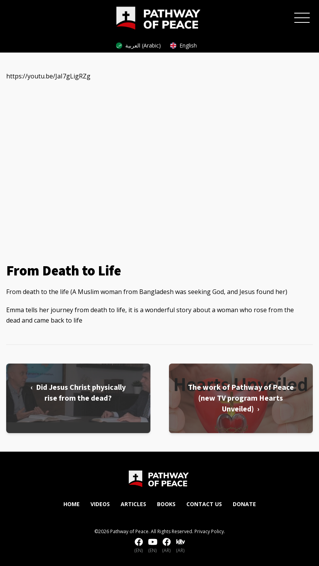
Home (71, 504)
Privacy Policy (209, 531)
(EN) (138, 546)
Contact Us (204, 504)
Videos (100, 504)
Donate (244, 504)
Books (166, 504)
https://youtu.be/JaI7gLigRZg (48, 76)
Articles (133, 504)
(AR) (166, 546)
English (183, 45)
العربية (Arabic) (138, 45)
